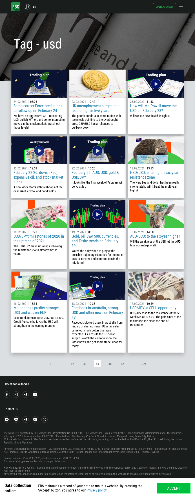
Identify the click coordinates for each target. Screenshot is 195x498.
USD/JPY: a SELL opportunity (153, 307)
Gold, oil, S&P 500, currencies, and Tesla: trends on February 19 (95, 241)
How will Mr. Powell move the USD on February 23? (153, 108)
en (34, 6)
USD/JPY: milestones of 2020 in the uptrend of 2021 (38, 238)
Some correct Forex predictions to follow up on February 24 (37, 108)
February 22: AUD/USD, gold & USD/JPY (95, 175)
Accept (173, 488)
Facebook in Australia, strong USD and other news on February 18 (97, 312)
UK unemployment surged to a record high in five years (96, 108)
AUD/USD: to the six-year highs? (155, 236)
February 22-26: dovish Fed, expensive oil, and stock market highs (38, 177)
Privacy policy (96, 490)
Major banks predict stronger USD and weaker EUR (36, 310)
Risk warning (10, 467)
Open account (164, 6)
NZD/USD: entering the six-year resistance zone (154, 175)
